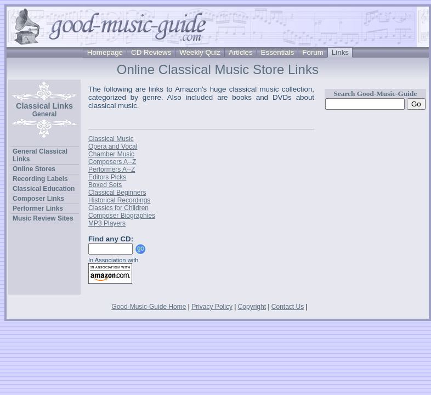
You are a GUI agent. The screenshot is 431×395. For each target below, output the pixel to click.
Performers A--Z (111, 169)
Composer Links (38, 198)
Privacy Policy (211, 307)
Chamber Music (111, 154)
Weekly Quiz (199, 52)
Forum (313, 52)
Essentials (277, 52)
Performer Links (38, 208)
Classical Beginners (117, 192)
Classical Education (44, 189)
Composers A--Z (112, 162)
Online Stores (34, 169)
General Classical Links (40, 155)
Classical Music (111, 139)
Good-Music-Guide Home (148, 307)
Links (340, 52)
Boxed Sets (105, 185)
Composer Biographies (121, 215)
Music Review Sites (43, 218)
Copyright (252, 307)
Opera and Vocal (112, 146)
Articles (241, 52)
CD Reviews (151, 52)
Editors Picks (107, 177)
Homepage (105, 52)
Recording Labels (40, 179)
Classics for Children (118, 208)
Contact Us (287, 307)
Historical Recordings (119, 200)
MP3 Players (107, 223)
